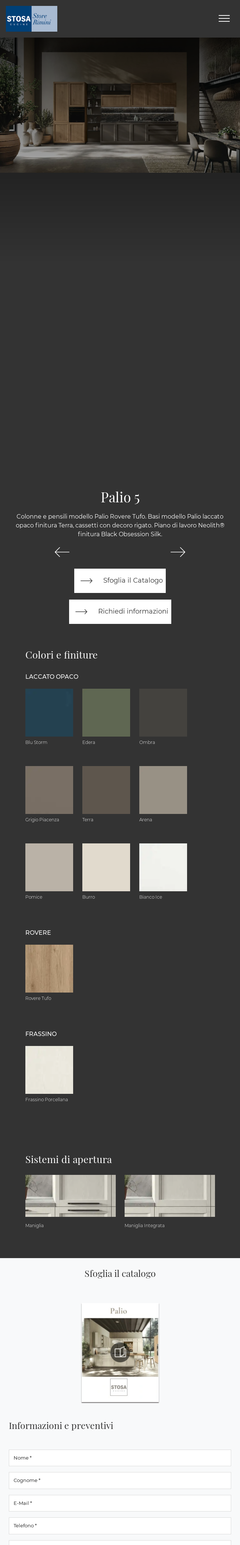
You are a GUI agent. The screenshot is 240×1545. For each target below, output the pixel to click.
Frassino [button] (41, 1033)
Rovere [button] (38, 932)
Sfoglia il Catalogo (120, 581)
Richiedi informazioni (120, 612)
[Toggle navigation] (224, 19)
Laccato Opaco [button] (51, 676)
